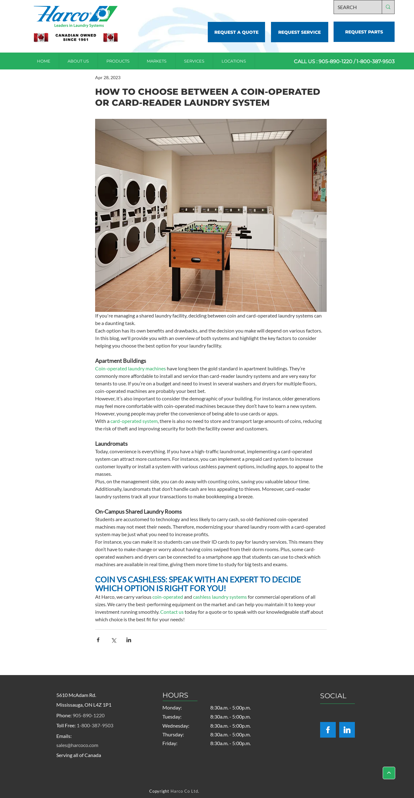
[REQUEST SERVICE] (299, 32)
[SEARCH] (353, 7)
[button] (234, 61)
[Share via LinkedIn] (129, 640)
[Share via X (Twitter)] (113, 640)
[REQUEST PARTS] (364, 32)
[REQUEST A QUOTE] (236, 32)
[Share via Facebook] (98, 640)
